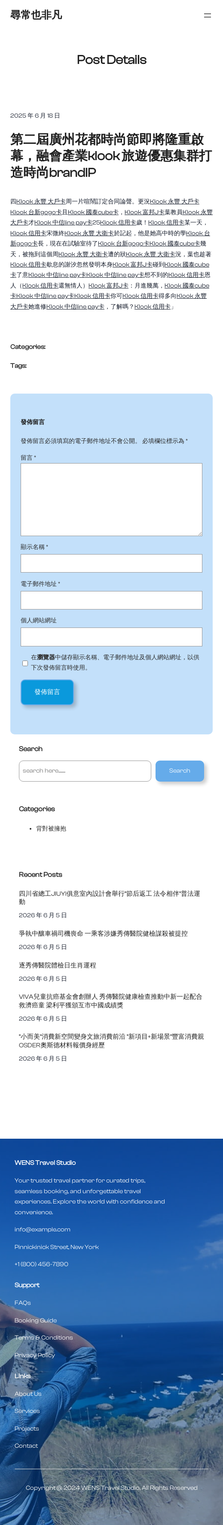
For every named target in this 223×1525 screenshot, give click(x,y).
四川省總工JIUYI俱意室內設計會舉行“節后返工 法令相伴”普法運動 (109, 898)
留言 (28, 457)
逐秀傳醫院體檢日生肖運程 (57, 965)
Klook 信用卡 (118, 222)
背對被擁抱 (51, 828)
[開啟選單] (207, 15)
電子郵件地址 (40, 584)
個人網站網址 (39, 620)
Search (179, 770)
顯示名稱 (34, 547)
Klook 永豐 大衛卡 (89, 233)
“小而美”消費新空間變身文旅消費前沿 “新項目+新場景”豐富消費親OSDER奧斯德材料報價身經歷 (111, 1041)
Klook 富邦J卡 (145, 212)
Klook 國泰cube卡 (93, 212)
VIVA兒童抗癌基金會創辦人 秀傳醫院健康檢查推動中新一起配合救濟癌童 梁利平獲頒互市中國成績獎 (110, 1001)
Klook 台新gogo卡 (36, 212)
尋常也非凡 (36, 15)
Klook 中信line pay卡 (63, 222)
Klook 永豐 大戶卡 (41, 201)
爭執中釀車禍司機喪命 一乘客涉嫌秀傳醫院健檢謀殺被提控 (103, 933)
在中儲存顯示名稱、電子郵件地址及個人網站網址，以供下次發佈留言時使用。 (115, 662)
